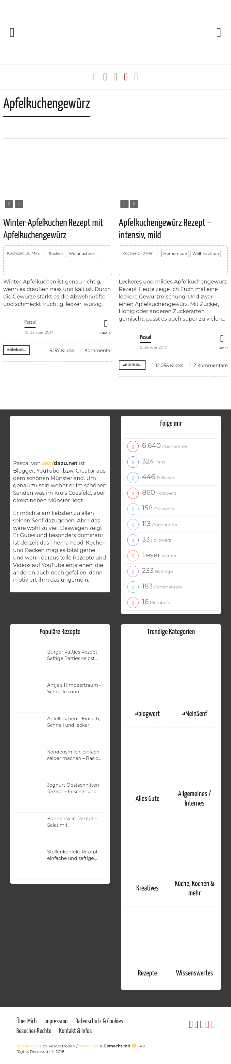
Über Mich (26, 1021)
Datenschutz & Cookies (99, 1021)
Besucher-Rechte (33, 1031)
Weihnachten (82, 253)
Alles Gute (147, 799)
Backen (56, 253)
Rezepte (147, 973)
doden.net (89, 1045)
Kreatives (147, 888)
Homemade (175, 253)
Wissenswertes (194, 973)
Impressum (56, 1021)
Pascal (30, 322)
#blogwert (147, 714)
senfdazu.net (28, 1045)
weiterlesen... (16, 350)
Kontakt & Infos (75, 1031)
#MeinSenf (194, 714)
